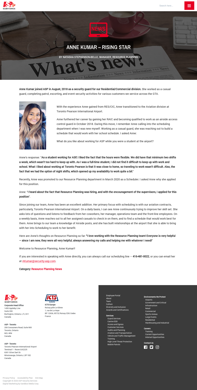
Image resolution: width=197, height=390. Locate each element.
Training (111, 338)
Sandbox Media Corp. (30, 383)
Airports (148, 299)
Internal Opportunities (154, 337)
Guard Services (114, 318)
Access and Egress (115, 324)
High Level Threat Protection (120, 341)
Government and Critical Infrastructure (155, 304)
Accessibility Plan (25, 378)
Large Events (150, 317)
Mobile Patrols (114, 344)
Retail (147, 308)
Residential (150, 320)
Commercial (150, 311)
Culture (109, 304)
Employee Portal (113, 295)
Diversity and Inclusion (116, 307)
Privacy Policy (9, 378)
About (108, 298)
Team (108, 301)
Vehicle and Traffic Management (121, 335)
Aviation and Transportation (120, 333)
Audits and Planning (116, 330)
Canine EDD (113, 321)
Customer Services (116, 327)
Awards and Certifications (117, 310)
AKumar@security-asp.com (39, 261)
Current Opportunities (154, 334)
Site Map (39, 378)
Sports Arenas (151, 314)
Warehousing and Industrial (157, 322)
